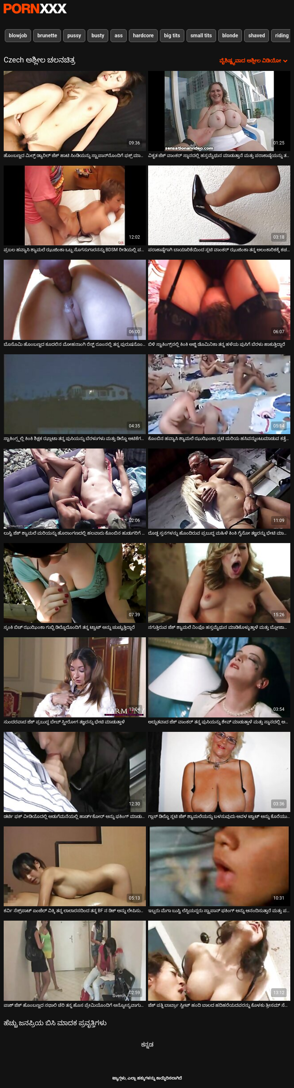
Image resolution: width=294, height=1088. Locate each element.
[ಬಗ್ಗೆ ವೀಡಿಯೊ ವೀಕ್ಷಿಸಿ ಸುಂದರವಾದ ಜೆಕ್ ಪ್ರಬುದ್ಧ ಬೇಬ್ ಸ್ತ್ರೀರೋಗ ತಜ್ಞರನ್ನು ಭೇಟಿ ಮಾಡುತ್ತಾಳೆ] (75, 677)
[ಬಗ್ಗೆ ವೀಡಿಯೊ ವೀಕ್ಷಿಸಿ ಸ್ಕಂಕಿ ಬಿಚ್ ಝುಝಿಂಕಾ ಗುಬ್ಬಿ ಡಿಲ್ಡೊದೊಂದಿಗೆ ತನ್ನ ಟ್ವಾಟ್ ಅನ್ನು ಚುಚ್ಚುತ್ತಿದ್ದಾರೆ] (75, 583)
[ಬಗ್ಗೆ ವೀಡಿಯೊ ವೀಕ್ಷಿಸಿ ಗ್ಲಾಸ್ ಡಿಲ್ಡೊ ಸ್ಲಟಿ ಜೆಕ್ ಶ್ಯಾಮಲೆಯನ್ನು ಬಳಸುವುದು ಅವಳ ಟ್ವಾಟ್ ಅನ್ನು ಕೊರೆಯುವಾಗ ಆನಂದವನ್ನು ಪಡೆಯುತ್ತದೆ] (219, 772)
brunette (47, 35)
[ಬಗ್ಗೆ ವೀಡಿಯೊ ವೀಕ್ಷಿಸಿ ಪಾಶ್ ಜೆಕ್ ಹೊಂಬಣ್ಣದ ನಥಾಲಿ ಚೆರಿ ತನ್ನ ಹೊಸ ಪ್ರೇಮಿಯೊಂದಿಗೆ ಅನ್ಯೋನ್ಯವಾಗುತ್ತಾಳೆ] (75, 961)
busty (98, 35)
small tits (201, 35)
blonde (230, 35)
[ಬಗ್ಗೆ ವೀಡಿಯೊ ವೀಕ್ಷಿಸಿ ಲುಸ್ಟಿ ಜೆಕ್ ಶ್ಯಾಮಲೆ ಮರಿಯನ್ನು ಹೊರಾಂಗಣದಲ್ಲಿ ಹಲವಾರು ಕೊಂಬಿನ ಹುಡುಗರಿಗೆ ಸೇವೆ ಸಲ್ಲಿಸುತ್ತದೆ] (75, 488)
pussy (74, 35)
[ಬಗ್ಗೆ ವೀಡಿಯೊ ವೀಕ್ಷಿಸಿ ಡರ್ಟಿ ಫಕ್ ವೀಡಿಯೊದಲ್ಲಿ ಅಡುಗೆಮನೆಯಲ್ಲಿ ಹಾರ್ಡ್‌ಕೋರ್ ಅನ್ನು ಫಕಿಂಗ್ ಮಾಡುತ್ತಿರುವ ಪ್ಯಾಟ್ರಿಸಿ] (75, 772)
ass (118, 35)
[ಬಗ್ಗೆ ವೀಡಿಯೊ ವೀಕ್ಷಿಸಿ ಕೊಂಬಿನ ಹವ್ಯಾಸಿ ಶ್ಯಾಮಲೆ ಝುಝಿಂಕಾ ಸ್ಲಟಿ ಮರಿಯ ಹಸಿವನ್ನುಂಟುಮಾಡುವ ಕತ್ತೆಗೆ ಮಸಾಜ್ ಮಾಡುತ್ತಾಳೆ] (219, 394)
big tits (172, 35)
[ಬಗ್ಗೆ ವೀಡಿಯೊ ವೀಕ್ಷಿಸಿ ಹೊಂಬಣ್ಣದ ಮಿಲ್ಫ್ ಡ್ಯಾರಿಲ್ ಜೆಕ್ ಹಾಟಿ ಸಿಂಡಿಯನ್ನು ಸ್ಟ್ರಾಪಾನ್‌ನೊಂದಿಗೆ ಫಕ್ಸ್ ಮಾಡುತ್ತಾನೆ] (75, 111)
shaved (256, 35)
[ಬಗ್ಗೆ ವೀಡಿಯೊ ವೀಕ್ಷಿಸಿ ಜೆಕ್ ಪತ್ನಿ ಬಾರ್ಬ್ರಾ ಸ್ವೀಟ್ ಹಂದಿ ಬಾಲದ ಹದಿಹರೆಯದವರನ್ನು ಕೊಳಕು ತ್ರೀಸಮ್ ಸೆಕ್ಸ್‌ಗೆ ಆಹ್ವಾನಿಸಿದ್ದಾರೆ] (219, 961)
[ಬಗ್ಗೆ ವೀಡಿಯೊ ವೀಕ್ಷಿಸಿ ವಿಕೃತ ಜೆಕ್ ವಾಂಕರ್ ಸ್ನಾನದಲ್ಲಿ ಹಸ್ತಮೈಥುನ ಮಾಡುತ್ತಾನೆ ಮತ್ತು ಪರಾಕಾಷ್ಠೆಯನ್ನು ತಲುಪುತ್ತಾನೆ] (219, 111)
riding (281, 35)
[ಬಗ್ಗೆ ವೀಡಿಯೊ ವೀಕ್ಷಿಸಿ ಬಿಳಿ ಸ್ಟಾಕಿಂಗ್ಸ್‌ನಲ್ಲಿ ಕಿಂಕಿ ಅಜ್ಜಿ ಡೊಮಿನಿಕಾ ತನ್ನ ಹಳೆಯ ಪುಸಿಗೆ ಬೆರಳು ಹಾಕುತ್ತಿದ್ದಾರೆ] (219, 300)
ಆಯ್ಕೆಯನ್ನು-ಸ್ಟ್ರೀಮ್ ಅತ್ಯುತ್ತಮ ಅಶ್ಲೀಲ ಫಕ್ (35, 8)
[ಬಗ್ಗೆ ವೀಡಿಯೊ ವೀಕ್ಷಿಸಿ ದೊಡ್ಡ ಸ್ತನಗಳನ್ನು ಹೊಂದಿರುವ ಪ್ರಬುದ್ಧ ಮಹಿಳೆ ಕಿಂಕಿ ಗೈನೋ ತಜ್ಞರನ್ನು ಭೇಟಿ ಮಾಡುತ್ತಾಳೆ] (219, 488)
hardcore (143, 35)
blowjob (18, 35)
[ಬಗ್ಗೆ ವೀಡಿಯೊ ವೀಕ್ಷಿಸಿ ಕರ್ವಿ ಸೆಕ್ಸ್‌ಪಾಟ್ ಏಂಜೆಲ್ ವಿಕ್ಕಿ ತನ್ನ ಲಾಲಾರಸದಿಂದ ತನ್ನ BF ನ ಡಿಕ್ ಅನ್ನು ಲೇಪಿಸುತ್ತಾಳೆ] (75, 866)
